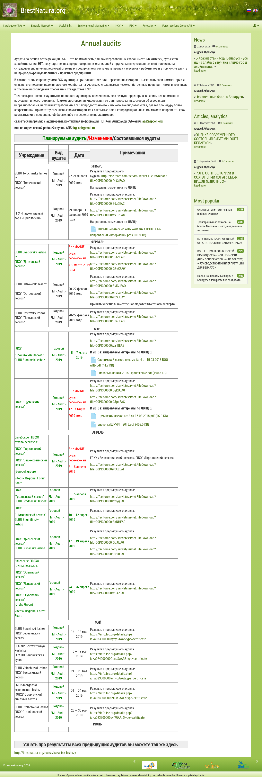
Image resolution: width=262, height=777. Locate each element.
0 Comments (222, 46)
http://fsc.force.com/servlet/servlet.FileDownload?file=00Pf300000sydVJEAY (123, 294)
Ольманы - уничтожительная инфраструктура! (221, 212)
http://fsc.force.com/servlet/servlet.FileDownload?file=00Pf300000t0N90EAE (123, 551)
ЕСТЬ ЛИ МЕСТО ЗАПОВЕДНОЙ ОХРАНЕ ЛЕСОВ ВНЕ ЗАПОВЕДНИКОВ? (221, 241)
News (199, 39)
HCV (119, 25)
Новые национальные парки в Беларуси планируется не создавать (221, 278)
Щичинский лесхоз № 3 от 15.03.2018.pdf (129, 416)
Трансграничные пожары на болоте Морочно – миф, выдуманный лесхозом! (221, 226)
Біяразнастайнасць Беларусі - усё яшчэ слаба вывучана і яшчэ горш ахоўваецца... (221, 62)
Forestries (149, 25)
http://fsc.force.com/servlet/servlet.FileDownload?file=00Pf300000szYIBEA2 (123, 343)
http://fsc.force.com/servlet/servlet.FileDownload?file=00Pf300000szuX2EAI (123, 590)
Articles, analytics (211, 116)
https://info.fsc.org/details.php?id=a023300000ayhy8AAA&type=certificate (118, 636)
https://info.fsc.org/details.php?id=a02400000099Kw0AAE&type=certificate (118, 695)
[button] (256, 25)
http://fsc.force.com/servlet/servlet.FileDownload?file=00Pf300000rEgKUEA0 (123, 387)
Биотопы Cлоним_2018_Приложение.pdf (128, 373)
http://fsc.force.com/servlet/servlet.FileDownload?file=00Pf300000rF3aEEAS (123, 319)
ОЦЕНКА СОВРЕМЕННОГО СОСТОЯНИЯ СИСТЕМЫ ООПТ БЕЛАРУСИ (216, 138)
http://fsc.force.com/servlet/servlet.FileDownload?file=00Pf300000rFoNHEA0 (123, 519)
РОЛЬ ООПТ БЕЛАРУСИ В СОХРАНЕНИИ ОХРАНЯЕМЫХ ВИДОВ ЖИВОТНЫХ (215, 177)
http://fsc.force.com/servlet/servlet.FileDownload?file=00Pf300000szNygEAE (123, 499)
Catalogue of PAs (14, 25)
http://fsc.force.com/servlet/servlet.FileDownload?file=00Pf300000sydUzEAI (123, 466)
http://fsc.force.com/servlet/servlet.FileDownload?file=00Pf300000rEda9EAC (123, 201)
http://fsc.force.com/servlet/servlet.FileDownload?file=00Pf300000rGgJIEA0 (123, 540)
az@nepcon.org (152, 121)
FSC (133, 25)
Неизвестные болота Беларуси (219, 96)
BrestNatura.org (43, 10)
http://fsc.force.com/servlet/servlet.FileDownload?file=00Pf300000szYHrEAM (123, 212)
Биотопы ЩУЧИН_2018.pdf (119, 424)
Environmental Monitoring (93, 25)
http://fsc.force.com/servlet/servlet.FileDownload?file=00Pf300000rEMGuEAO (123, 283)
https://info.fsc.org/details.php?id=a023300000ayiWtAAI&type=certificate (117, 715)
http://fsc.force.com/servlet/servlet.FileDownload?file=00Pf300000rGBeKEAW (123, 266)
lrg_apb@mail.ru (84, 128)
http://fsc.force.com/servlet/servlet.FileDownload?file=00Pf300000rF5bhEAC (123, 254)
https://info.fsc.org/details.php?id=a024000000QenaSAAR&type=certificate (118, 656)
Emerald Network (42, 25)
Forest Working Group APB (178, 25)
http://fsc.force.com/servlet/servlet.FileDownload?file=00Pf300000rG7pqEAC (123, 399)
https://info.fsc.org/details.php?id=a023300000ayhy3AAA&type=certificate (118, 675)
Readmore (200, 70)
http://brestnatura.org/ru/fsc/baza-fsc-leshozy (45, 752)
